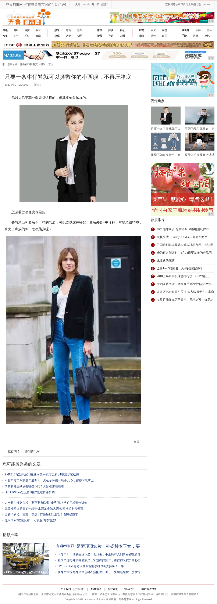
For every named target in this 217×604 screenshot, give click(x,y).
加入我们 (129, 589)
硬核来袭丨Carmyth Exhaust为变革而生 (182, 237)
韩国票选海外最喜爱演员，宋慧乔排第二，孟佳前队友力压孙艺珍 (101, 560)
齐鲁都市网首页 (29, 64)
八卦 (68, 35)
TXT (154, 589)
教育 (38, 30)
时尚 (43, 64)
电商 (68, 30)
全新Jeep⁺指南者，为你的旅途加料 (179, 268)
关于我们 (66, 589)
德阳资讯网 (32, 451)
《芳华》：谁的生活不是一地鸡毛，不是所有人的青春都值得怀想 (101, 554)
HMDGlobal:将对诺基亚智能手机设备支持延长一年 (91, 566)
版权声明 (113, 589)
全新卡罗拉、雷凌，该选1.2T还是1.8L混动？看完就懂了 (41, 514)
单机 (207, 35)
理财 (27, 35)
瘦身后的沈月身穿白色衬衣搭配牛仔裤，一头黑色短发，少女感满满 (102, 572)
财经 (16, 30)
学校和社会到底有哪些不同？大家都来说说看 (34, 486)
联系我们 (79, 589)
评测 (122, 35)
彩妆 (122, 30)
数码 (79, 30)
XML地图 (96, 589)
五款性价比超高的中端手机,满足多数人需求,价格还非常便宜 (44, 508)
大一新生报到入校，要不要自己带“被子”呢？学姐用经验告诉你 (46, 502)
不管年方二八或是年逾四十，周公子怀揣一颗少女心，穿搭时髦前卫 (49, 480)
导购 (110, 35)
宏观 (38, 35)
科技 (27, 30)
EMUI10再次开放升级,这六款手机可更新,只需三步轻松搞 (42, 474)
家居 (153, 30)
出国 (164, 35)
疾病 (198, 30)
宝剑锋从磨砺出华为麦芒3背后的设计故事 (184, 284)
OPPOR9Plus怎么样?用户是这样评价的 (30, 492)
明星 (79, 35)
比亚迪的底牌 (166, 260)
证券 (16, 35)
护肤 (110, 30)
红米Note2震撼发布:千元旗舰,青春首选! (30, 520)
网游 (195, 35)
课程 (153, 35)
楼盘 (164, 30)
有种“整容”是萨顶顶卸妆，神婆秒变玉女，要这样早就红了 (110, 546)
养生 (209, 30)
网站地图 (146, 589)
